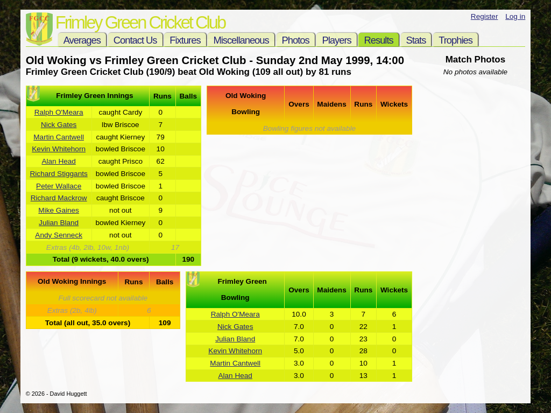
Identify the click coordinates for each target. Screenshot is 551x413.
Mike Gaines (58, 210)
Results (378, 40)
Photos (295, 40)
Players (336, 40)
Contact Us (135, 40)
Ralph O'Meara (58, 112)
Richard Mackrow (59, 198)
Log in (515, 16)
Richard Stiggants (59, 174)
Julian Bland (59, 223)
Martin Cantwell (58, 137)
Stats (416, 40)
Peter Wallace (58, 186)
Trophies (455, 40)
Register (484, 16)
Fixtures (184, 40)
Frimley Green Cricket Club (140, 22)
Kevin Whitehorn (59, 149)
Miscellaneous (241, 40)
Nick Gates (58, 125)
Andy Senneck (58, 235)
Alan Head (58, 161)
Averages (82, 40)
